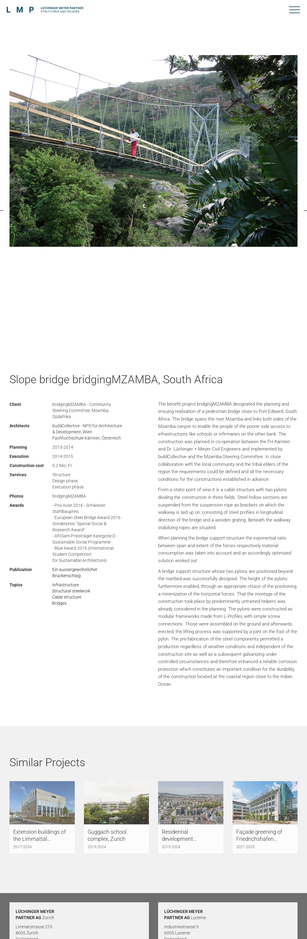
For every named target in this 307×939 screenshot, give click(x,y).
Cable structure (66, 597)
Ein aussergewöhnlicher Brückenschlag (74, 572)
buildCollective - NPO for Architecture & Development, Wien (87, 428)
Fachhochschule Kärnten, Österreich (86, 438)
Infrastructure (65, 584)
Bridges (59, 603)
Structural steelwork (71, 590)
